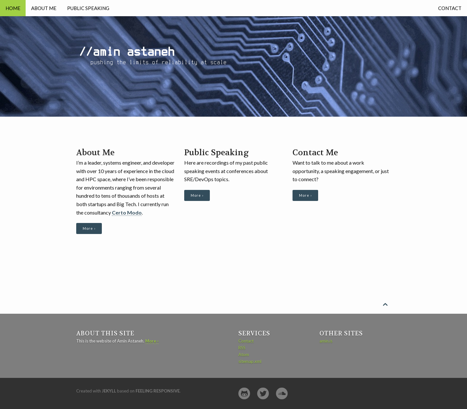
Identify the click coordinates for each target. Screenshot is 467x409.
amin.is (325, 341)
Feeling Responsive (158, 390)
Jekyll (109, 390)
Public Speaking (88, 8)
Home (13, 8)
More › (89, 228)
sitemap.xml (249, 361)
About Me (43, 8)
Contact (449, 8)
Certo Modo (127, 212)
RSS (241, 347)
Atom (243, 354)
